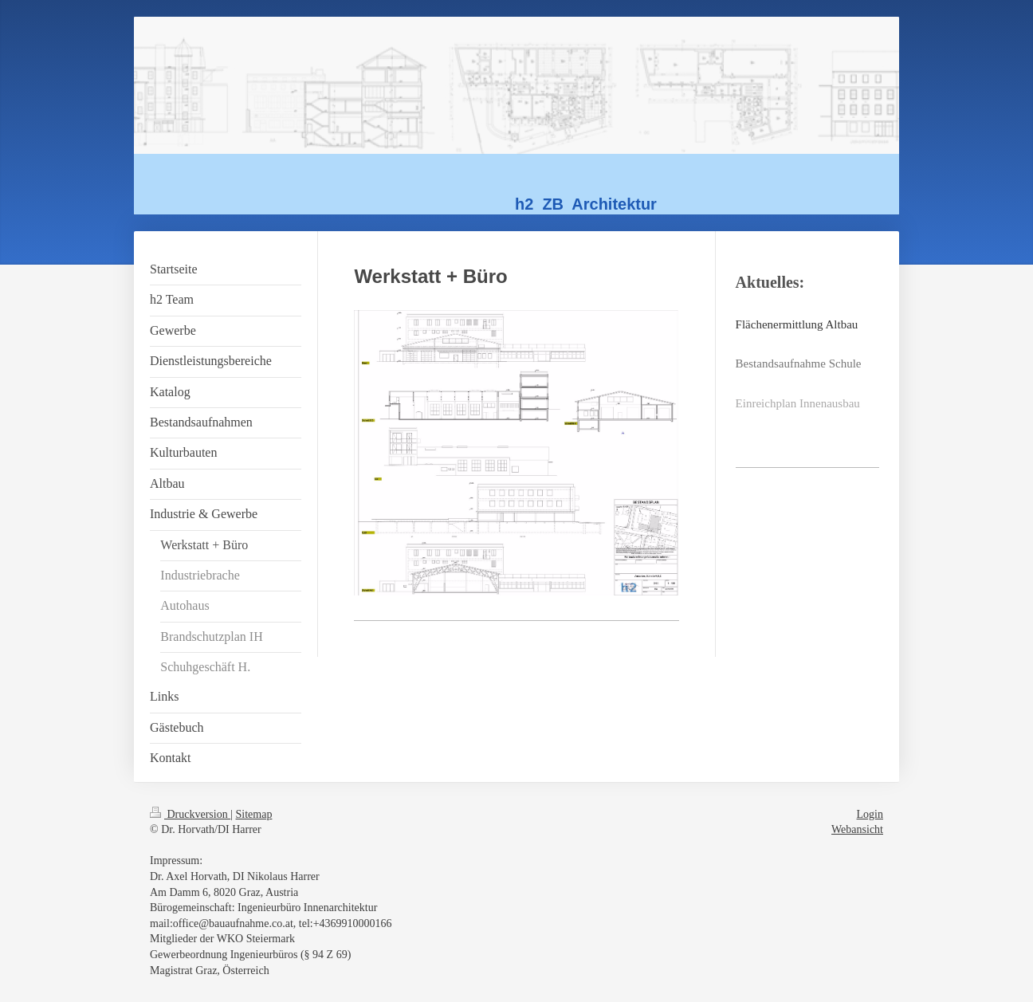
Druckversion (190, 814)
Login (870, 814)
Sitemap (254, 814)
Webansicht (857, 829)
